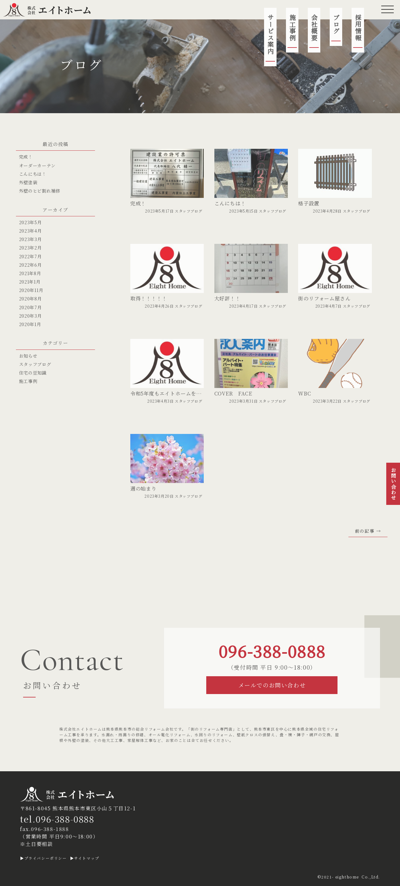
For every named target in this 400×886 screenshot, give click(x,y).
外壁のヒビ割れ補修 (39, 191)
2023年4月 (30, 231)
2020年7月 (30, 307)
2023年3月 (30, 239)
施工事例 (292, 27)
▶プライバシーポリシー (43, 858)
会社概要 (314, 27)
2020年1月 (30, 324)
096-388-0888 (272, 650)
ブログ (336, 24)
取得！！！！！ (148, 298)
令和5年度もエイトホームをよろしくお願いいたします (194, 393)
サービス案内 (270, 34)
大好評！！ (227, 298)
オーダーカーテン (37, 165)
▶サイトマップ (84, 858)
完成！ (138, 203)
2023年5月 (30, 222)
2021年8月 (30, 273)
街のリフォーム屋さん (324, 298)
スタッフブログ (188, 211)
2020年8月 (30, 298)
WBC (304, 393)
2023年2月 (30, 247)
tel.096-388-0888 (57, 819)
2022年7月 (30, 256)
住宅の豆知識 (33, 373)
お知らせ (28, 356)
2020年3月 (30, 316)
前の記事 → (368, 531)
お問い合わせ (393, 484)
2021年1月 (30, 282)
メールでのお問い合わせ (272, 685)
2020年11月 (31, 290)
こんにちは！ (230, 203)
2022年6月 (30, 265)
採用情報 (357, 27)
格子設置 (308, 203)
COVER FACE (233, 393)
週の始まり (143, 488)
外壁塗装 (28, 182)
